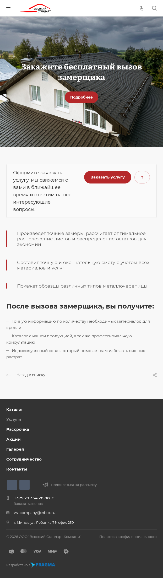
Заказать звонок (28, 503)
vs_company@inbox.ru (34, 512)
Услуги (13, 419)
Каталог (14, 409)
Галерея (15, 449)
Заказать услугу (108, 177)
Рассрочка (17, 429)
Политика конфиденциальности (128, 536)
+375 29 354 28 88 (32, 497)
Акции (13, 439)
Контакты (16, 469)
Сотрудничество (24, 459)
